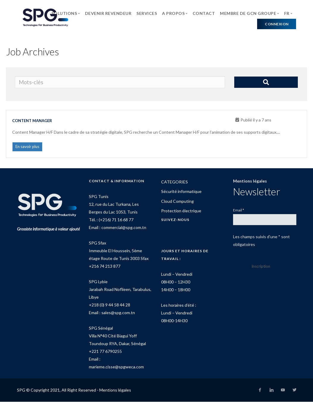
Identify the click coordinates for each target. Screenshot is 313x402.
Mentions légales (250, 181)
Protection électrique (181, 211)
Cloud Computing (177, 201)
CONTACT (204, 13)
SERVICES (146, 13)
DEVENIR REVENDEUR (108, 13)
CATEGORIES (174, 182)
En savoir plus (28, 146)
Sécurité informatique (181, 191)
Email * (238, 210)
